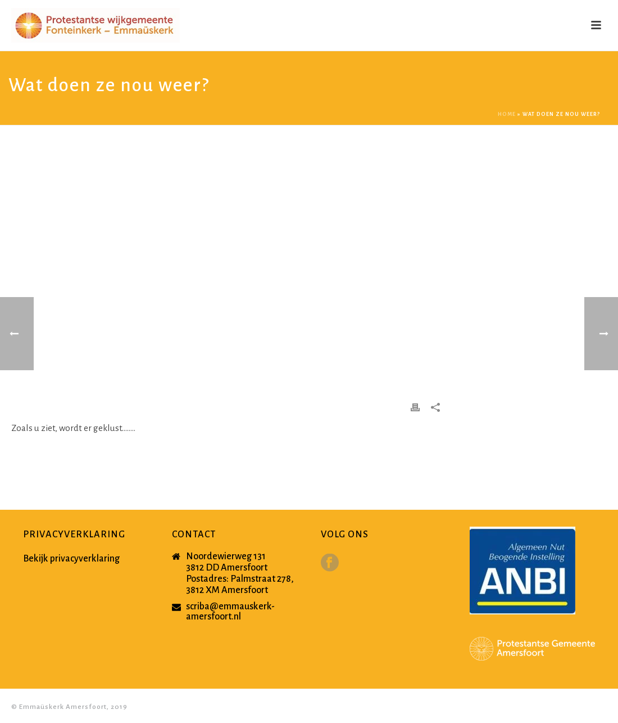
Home (507, 114)
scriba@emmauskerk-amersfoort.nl (230, 611)
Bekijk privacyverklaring (71, 559)
